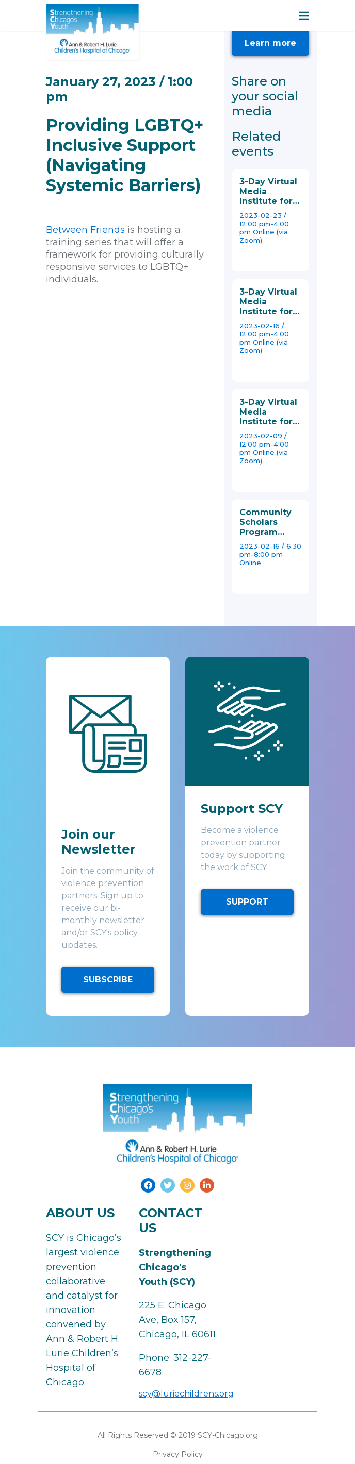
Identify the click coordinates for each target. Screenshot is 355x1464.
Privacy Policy (178, 1454)
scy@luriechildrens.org (186, 1394)
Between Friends (85, 229)
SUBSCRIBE (108, 979)
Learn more (270, 43)
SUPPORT (247, 902)
